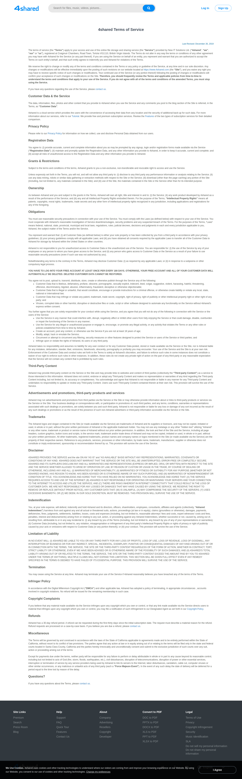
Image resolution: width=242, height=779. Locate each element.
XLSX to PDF (150, 741)
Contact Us (62, 736)
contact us (100, 89)
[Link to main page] (26, 8)
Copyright (105, 731)
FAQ (59, 722)
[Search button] (149, 8)
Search (17, 722)
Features (149, 116)
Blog (16, 731)
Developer (105, 736)
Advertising (105, 722)
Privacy (190, 722)
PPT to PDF (150, 736)
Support (61, 717)
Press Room (20, 727)
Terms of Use (193, 717)
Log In (205, 8)
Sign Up (223, 8)
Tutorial (75, 116)
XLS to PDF (150, 731)
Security (190, 731)
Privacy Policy (55, 133)
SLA (188, 741)
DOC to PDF (150, 717)
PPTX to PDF (150, 722)
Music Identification (197, 736)
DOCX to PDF (151, 727)
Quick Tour (62, 727)
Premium (18, 717)
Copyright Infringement (199, 727)
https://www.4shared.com (156, 69)
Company (105, 717)
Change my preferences (98, 771)
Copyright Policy (195, 609)
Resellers (104, 727)
